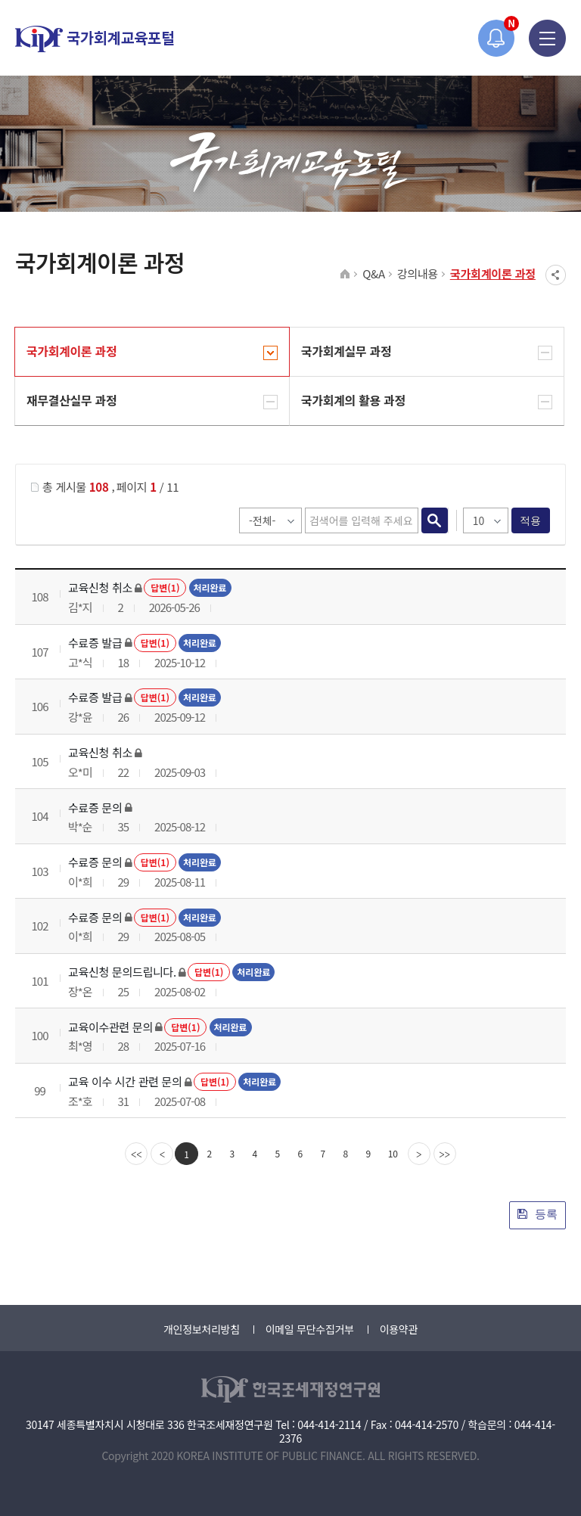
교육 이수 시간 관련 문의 (125, 1081)
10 (393, 1153)
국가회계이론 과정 (493, 273)
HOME (345, 274)
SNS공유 (555, 275)
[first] (136, 1153)
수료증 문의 (95, 807)
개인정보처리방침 (201, 1329)
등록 (537, 1213)
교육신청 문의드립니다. (122, 972)
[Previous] (162, 1153)
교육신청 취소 (100, 587)
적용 (531, 520)
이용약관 (399, 1329)
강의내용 (417, 273)
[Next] (419, 1153)
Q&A (373, 273)
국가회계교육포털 (94, 39)
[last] (444, 1153)
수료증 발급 (95, 643)
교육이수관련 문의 (110, 1027)
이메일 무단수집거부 (310, 1329)
